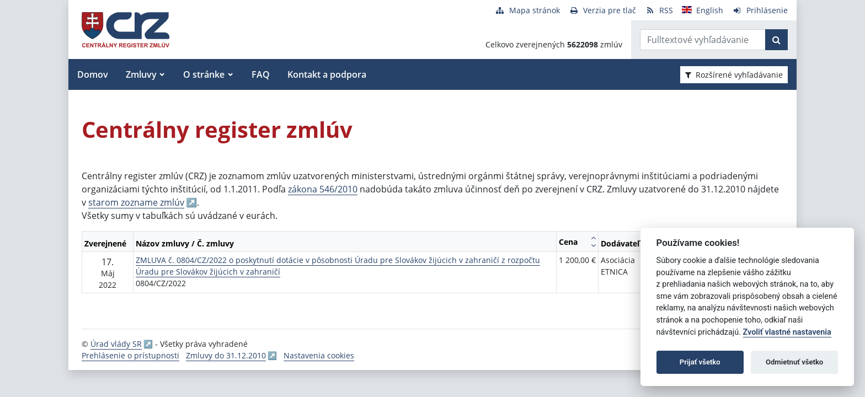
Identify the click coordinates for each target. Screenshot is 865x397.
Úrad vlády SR (116, 344)
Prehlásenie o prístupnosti (130, 355)
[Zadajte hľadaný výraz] (703, 39)
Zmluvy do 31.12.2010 (226, 355)
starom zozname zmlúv (136, 202)
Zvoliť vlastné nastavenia (787, 332)
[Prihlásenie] (760, 10)
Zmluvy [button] (141, 74)
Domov (92, 74)
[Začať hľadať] (776, 39)
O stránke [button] (204, 74)
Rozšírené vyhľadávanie (734, 74)
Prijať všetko (700, 362)
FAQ (261, 74)
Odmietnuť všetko (794, 362)
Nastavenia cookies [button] (319, 355)
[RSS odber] (659, 10)
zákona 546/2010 (322, 189)
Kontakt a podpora (326, 74)
